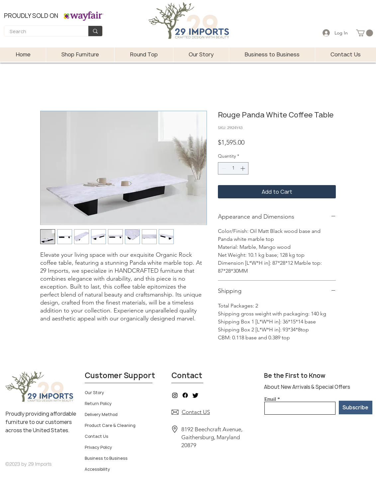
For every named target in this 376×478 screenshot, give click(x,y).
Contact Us (96, 436)
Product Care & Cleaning (110, 425)
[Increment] (243, 168)
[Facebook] (185, 395)
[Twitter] (195, 395)
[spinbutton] (233, 168)
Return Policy (98, 403)
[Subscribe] (355, 407)
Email (270, 399)
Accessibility (97, 469)
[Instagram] (174, 395)
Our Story (94, 392)
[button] (364, 33)
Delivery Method (101, 414)
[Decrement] (223, 168)
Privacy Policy (98, 447)
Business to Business (106, 458)
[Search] (42, 31)
